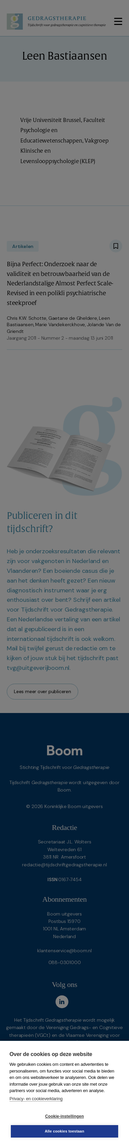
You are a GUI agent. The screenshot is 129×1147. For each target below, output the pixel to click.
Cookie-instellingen (64, 1116)
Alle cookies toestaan (64, 1131)
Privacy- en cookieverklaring (36, 1098)
